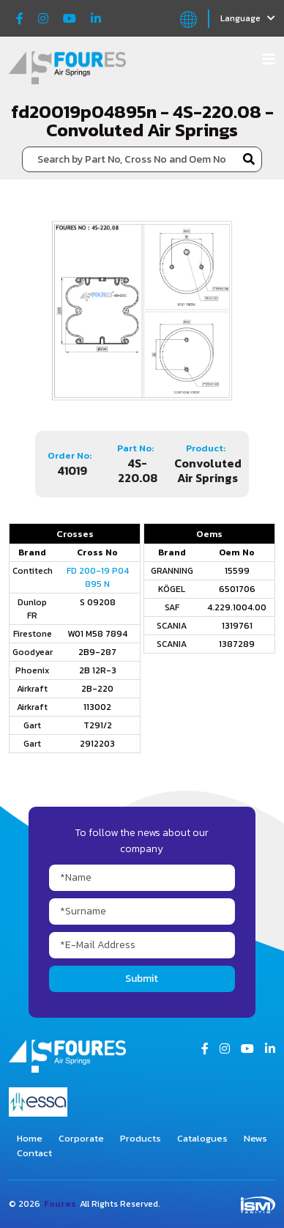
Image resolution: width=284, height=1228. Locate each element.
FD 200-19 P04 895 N (98, 577)
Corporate (81, 1138)
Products (140, 1138)
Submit (141, 978)
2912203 (97, 743)
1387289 (237, 644)
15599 (237, 570)
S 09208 (98, 602)
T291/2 (97, 725)
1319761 (237, 625)
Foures (60, 1203)
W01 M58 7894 (97, 633)
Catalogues (202, 1138)
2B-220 (97, 688)
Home (29, 1138)
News (255, 1138)
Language (247, 18)
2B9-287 (97, 652)
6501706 (237, 589)
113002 (97, 707)
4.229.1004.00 (236, 607)
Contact (34, 1153)
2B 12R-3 (97, 670)
